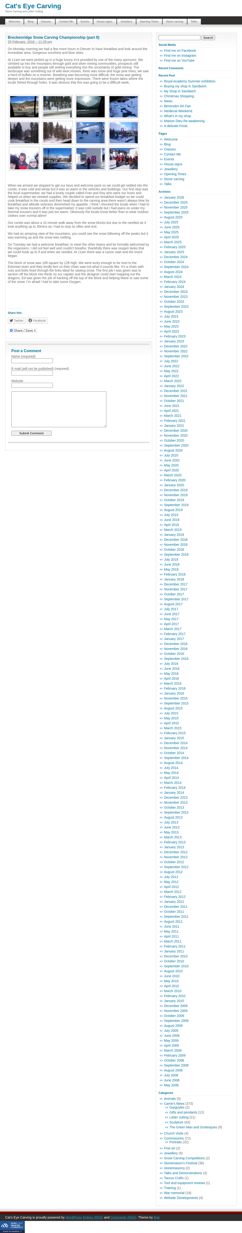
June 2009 (171, 1035)
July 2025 (171, 222)
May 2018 (171, 569)
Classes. (46, 21)
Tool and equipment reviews (184, 1183)
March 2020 (173, 475)
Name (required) (23, 356)
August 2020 (173, 450)
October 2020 (174, 440)
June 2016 (171, 668)
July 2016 (171, 664)
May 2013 (171, 832)
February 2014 (175, 787)
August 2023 (173, 311)
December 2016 (176, 644)
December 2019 (176, 490)
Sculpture (176, 1122)
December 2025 (176, 202)
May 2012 (171, 882)
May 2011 (171, 931)
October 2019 (174, 500)
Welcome (14, 21)
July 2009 (171, 1030)
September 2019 (176, 505)
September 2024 (176, 267)
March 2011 (173, 941)
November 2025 (176, 207)
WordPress (74, 1217)
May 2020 (171, 465)
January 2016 (174, 693)
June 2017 (171, 614)
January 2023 (174, 341)
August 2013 (173, 817)
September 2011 (176, 916)
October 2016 (174, 654)
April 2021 (171, 411)
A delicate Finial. (176, 126)
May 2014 (171, 773)
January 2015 (174, 738)
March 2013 (173, 837)
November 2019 (176, 495)
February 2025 (175, 247)
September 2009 (176, 1021)
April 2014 (171, 778)
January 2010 (174, 1001)
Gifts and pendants (183, 1112)
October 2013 (174, 807)
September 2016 (176, 659)
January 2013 (174, 847)
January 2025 (174, 252)
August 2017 (173, 604)
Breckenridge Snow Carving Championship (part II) (53, 37)
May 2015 (171, 718)
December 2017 (176, 584)
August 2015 (173, 708)
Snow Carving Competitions (184, 1158)
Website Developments (181, 1198)
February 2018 (175, 574)
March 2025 (173, 242)
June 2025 (171, 227)
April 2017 (171, 624)
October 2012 (174, 862)
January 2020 (174, 485)
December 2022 (176, 346)
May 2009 (171, 1040)
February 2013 (175, 842)
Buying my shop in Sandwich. (185, 86)
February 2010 (175, 996)
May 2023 (171, 326)
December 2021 (176, 391)
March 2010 (173, 991)
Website (17, 381)
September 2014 (176, 758)
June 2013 (171, 827)
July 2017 (171, 609)
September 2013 (176, 812)
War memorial (174, 1193)
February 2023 (175, 336)
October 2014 (174, 753)
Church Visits (173, 1133)
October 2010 (174, 961)
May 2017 (171, 619)
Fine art (169, 1148)
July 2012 (171, 877)
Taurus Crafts (174, 1178)
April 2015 (171, 723)
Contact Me (66, 21)
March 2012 (173, 892)
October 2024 (174, 262)
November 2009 (176, 1011)
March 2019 (173, 530)
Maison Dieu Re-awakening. (184, 121)
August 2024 (173, 272)
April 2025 (171, 237)
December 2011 (176, 907)
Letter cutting (179, 1117)
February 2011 (175, 946)
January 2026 (174, 197)
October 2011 (174, 911)
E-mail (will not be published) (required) (40, 369)
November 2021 (176, 396)
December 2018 (176, 540)
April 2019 (171, 525)
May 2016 (171, 673)
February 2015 (175, 733)
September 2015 (176, 703)
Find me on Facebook (180, 50)
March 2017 (173, 629)
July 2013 (171, 822)
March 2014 (173, 783)
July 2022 (171, 361)
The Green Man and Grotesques (193, 1127)
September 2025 (176, 212)
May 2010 (171, 981)
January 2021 (174, 425)
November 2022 (176, 351)
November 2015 (176, 698)
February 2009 (175, 1055)
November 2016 (176, 649)
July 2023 (171, 316)
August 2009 (173, 1026)
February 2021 (175, 420)
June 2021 (171, 406)
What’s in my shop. (178, 116)
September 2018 (176, 554)
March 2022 (173, 381)
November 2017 (176, 589)
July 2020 (171, 455)
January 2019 (174, 535)
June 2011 (171, 926)
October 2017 (174, 594)
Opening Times (149, 21)
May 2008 (171, 1085)
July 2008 (171, 1075)
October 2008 (174, 1060)
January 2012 (174, 902)
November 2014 (176, 748)
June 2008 (171, 1080)
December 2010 (176, 956)
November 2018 (176, 544)
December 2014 (176, 743)
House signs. (105, 21)
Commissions (174, 1138)
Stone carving (174, 21)
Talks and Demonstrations (183, 1173)
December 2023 (176, 292)
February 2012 (175, 897)
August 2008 (173, 1070)
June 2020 (171, 460)
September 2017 (176, 599)
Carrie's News (174, 1103)
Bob (157, 1217)
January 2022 (174, 386)
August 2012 (173, 872)
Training (170, 1188)
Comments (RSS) (123, 1217)
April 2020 (171, 470)
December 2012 (176, 852)
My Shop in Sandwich (180, 91)
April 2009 (171, 1045)
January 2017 (174, 639)
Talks (194, 21)
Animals (170, 1099)
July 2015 (171, 713)
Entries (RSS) (93, 1217)
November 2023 (176, 297)
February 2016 (175, 688)
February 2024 (175, 282)
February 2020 (175, 480)
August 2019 (173, 510)
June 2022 (171, 366)
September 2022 (176, 356)
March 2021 (173, 416)
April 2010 (171, 986)
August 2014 (173, 763)
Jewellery (126, 21)
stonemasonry (174, 1168)
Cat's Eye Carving (33, 6)
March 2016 (173, 683)
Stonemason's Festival (180, 1163)
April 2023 (171, 331)
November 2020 (176, 435)
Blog (30, 21)
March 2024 (173, 277)
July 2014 (171, 768)
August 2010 (173, 971)
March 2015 (173, 728)
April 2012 (171, 887)
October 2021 (174, 401)
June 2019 (171, 520)
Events (85, 21)
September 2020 (176, 445)
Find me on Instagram (180, 55)
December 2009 (176, 1006)
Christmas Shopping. (179, 96)
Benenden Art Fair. (177, 106)
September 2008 (176, 1065)
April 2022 (171, 376)
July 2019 (171, 515)
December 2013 (176, 797)
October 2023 (174, 301)
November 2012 (176, 857)
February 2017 (175, 634)
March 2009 (173, 1050)
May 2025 (171, 232)
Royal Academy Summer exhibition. (190, 81)
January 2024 (174, 287)
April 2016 (171, 678)
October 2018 (174, 549)
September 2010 (176, 966)
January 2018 (174, 579)
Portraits (175, 1142)
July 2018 (171, 559)
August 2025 (173, 217)
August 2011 (173, 921)
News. (168, 101)
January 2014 (174, 792)
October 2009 (174, 1016)
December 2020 (176, 430)
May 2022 (171, 371)
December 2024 (176, 257)
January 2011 (174, 951)
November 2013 (176, 802)
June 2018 (171, 564)
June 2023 (171, 321)
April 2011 (171, 936)
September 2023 (176, 306)
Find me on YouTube (179, 60)
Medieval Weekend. (178, 111)
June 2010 (171, 976)
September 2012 (176, 867)
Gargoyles (177, 1107)
